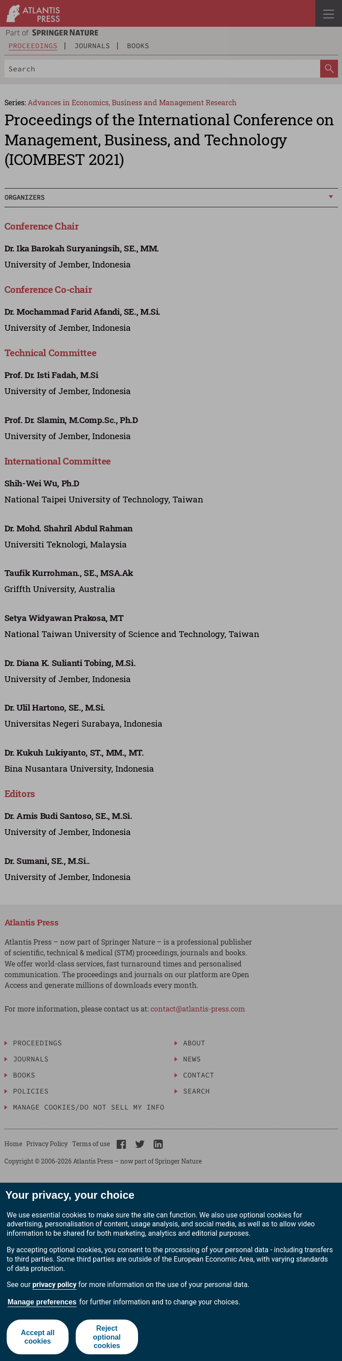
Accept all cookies (38, 1337)
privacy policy (55, 1284)
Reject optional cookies (107, 1336)
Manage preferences (42, 1302)
